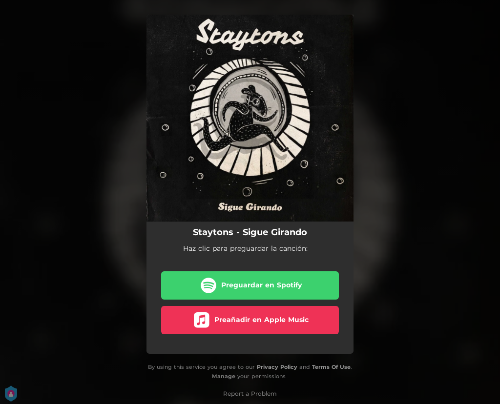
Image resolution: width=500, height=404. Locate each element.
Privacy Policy (277, 367)
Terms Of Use (331, 367)
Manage (223, 376)
